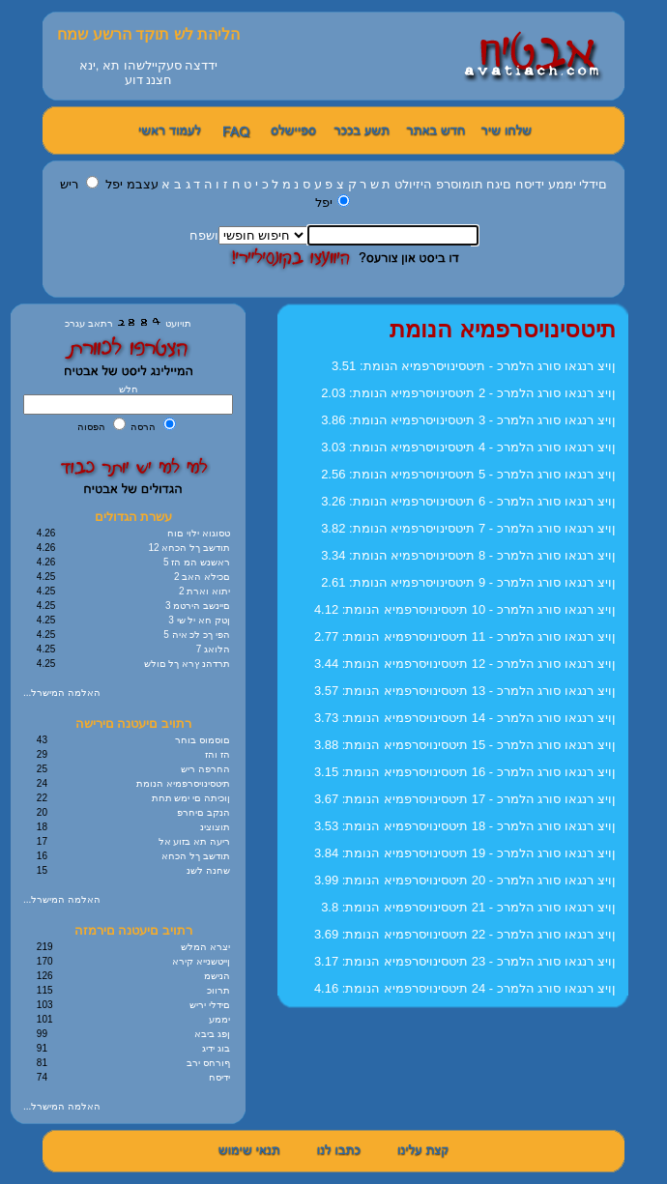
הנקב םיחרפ (203, 812)
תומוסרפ (459, 184)
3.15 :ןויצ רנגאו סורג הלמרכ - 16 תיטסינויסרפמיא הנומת (465, 772)
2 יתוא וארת (204, 591)
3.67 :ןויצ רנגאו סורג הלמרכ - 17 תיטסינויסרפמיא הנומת (465, 799)
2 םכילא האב (202, 576)
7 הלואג (213, 649)
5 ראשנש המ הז (196, 562)
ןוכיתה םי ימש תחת (191, 798)
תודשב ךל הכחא (195, 856)
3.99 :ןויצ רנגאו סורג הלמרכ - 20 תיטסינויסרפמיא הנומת (465, 880)
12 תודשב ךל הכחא (189, 547)
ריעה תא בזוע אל (194, 841)
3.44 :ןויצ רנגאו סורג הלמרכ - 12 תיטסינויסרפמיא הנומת (465, 663)
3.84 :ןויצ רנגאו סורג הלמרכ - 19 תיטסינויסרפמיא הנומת (465, 853)
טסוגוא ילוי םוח (198, 533)
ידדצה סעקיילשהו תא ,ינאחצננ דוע (148, 72)
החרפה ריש (205, 769)
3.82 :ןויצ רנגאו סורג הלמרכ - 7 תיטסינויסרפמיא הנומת (468, 528)
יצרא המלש (205, 946)
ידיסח (529, 184)
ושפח (203, 235)
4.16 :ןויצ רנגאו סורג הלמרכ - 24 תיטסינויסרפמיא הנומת (465, 988)
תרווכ (218, 990)
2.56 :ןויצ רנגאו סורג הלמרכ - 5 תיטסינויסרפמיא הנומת (468, 474)
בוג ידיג (216, 1048)
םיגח (498, 184)
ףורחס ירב (208, 1062)
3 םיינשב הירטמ (197, 605)
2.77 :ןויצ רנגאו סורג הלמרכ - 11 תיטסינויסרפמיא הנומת (465, 636)
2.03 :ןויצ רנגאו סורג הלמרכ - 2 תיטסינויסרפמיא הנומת (468, 393)
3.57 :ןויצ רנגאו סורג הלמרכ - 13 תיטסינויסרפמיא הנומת (465, 690)
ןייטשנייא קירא (201, 961)
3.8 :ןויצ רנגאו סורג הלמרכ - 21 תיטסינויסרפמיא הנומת (468, 907)
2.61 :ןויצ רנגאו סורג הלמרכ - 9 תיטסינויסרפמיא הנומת (468, 582)
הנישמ (217, 975)
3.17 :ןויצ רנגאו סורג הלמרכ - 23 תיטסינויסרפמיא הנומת (465, 961)
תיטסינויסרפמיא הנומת (183, 783)
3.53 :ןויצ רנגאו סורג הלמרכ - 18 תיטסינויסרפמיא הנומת (465, 826)
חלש (128, 389)
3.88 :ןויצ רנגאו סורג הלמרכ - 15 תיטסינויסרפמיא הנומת (465, 744)
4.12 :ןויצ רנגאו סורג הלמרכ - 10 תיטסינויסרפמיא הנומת (465, 609)
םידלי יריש (209, 1004)
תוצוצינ (215, 827)
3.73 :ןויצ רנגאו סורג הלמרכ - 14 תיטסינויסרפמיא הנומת (465, 717)
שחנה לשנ (208, 870)
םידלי (593, 184)
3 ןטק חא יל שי (199, 620)
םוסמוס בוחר (202, 740)
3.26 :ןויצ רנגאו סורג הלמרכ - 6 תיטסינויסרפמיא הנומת (468, 501)
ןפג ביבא (212, 1033)
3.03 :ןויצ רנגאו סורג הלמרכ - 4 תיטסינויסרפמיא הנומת (468, 447)
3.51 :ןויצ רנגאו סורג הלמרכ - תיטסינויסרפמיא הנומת (474, 366)
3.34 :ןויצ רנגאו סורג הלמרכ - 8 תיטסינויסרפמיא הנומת (468, 555)
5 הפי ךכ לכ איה (196, 634)
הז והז (217, 754)
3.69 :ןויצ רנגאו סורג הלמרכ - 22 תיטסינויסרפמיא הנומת (465, 934)
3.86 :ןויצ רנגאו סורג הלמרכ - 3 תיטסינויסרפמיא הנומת (468, 420)
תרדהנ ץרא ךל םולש (187, 663)
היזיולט (413, 184)
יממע (562, 184)
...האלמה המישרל (62, 692)
